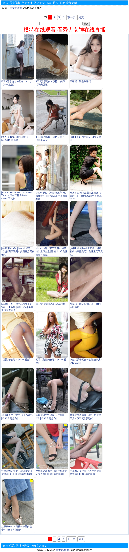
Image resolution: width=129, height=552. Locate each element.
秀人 (55, 2)
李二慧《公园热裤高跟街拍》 (51, 304)
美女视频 (15, 2)
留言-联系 (9, 545)
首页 (5, 2)
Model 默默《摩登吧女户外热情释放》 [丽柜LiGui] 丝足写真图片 (52, 195)
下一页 (71, 17)
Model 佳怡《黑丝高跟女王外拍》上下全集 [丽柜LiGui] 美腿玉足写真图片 (17, 307)
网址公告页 (22, 545)
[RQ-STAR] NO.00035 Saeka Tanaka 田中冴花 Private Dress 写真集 (17, 195)
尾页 (81, 17)
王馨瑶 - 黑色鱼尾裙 (80, 81)
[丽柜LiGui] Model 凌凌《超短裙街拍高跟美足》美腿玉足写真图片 (86, 251)
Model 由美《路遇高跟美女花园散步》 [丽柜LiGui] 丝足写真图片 (86, 195)
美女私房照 (16, 8)
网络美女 (39, 2)
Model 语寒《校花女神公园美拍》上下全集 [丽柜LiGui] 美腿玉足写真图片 (52, 251)
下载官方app (38, 545)
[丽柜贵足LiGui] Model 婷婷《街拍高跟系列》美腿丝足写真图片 (17, 251)
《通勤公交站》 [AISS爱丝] (15, 359)
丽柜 (62, 2)
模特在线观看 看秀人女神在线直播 (65, 30)
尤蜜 (48, 2)
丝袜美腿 (27, 2)
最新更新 (71, 2)
